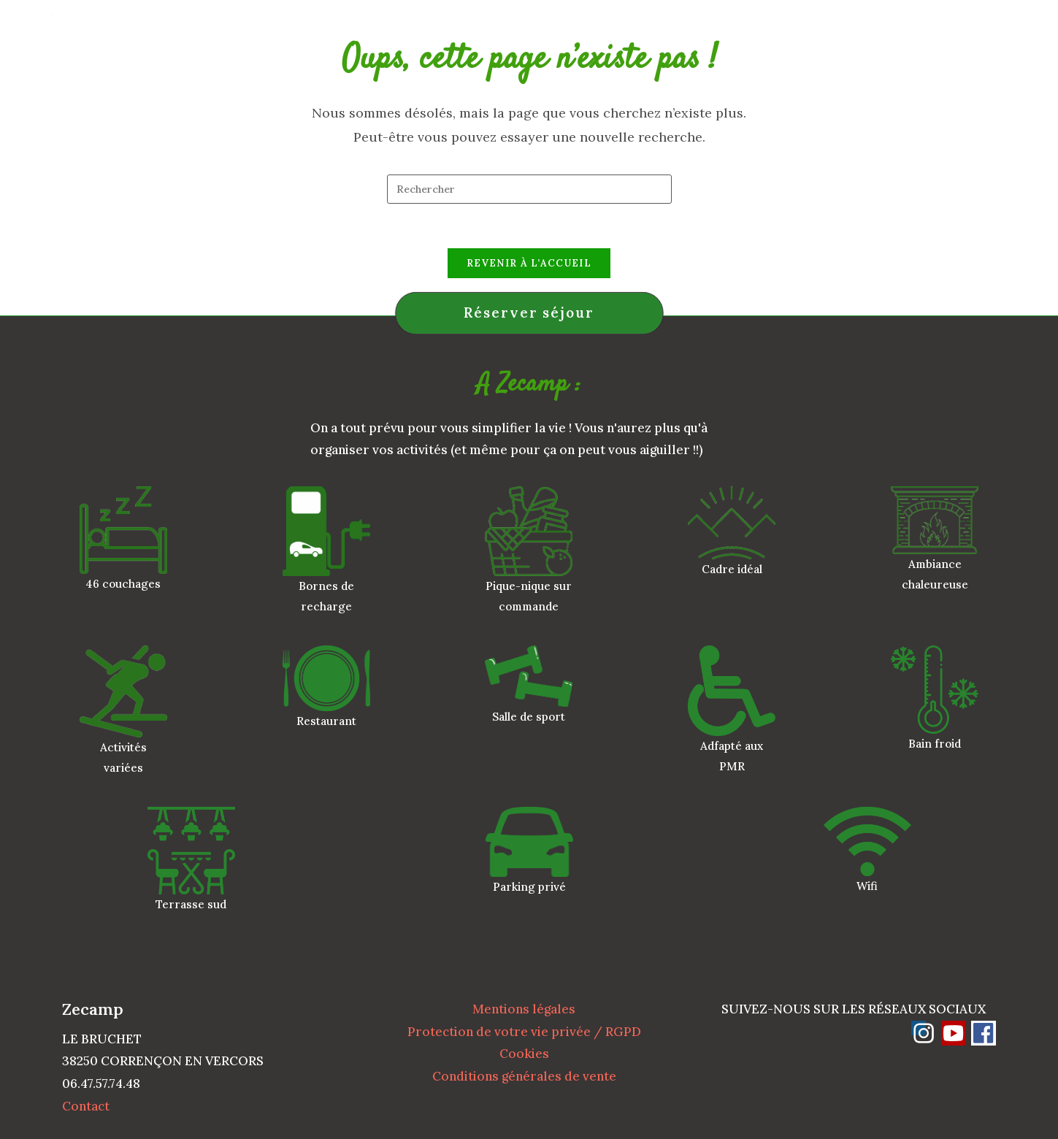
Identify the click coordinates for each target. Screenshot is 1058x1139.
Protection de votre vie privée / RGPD (524, 1032)
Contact (86, 1106)
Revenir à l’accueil (529, 263)
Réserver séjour (529, 312)
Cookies (524, 1054)
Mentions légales (523, 1009)
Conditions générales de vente (524, 1076)
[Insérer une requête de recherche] (529, 189)
